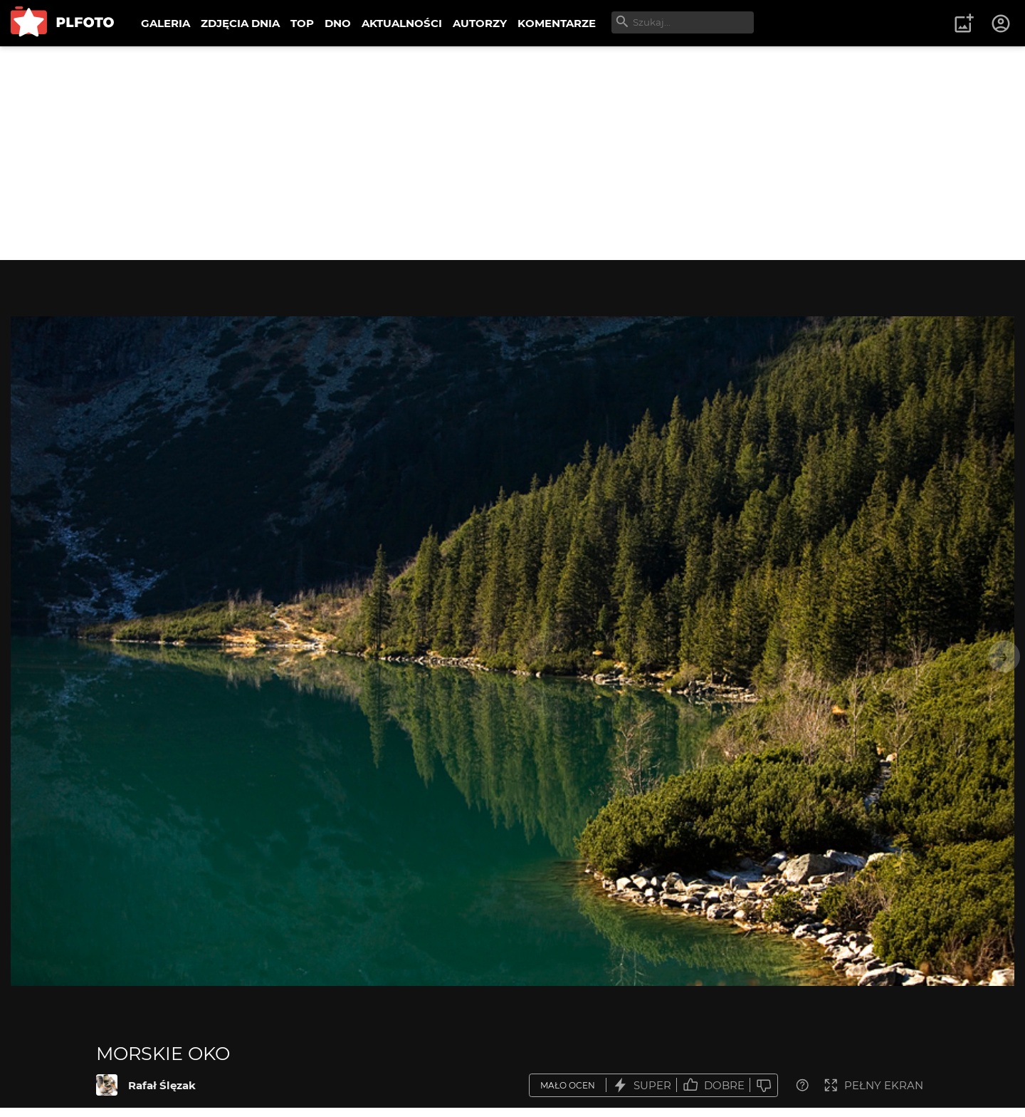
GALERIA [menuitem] (165, 23)
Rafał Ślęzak (162, 1085)
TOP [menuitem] (302, 23)
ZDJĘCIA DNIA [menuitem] (240, 23)
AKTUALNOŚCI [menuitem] (402, 23)
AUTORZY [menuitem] (480, 23)
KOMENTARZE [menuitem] (556, 23)
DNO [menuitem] (338, 23)
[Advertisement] (512, 153)
